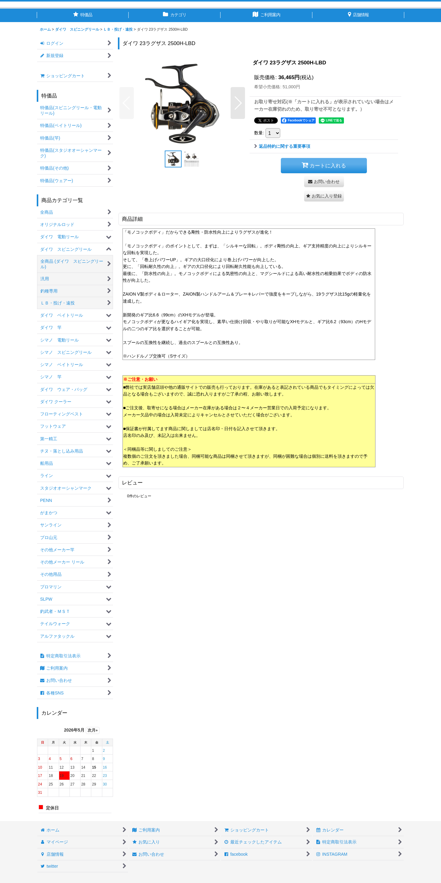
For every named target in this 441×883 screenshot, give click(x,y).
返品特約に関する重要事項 (282, 146)
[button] (126, 103)
